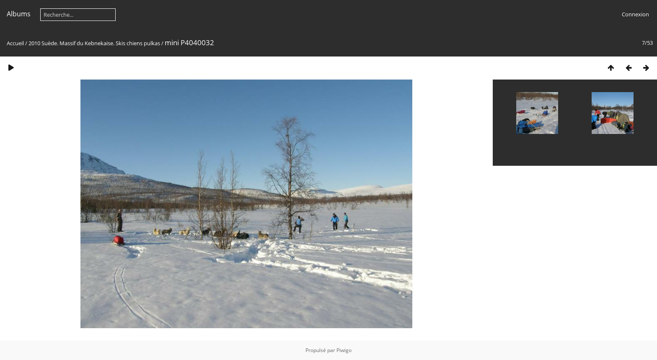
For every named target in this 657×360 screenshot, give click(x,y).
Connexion (635, 14)
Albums (19, 13)
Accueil (15, 43)
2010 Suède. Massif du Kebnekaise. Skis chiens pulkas (94, 43)
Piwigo (344, 350)
